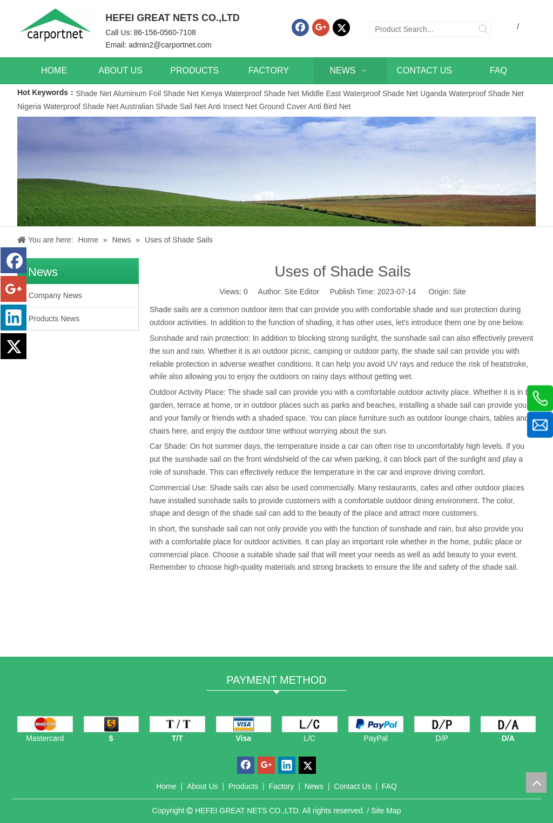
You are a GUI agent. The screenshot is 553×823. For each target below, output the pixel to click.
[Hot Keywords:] (483, 29)
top (536, 782)
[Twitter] (341, 27)
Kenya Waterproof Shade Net (250, 93)
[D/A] (508, 724)
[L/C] (310, 724)
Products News (54, 318)
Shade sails (169, 309)
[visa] (244, 724)
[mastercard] (45, 724)
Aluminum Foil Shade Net (157, 93)
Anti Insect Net (232, 106)
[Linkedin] (13, 317)
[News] (276, 171)
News (314, 786)
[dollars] (111, 724)
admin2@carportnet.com (170, 45)
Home (166, 786)
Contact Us (352, 786)
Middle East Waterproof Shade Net (359, 93)
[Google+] (320, 27)
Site (459, 291)
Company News (55, 295)
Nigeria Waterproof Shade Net (67, 106)
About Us (202, 786)
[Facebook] (300, 27)
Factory (281, 786)
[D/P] (442, 724)
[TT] (177, 724)
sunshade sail (215, 528)
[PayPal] (376, 724)
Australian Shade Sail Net (163, 106)
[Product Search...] (423, 29)
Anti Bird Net (329, 106)
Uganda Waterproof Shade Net (472, 93)
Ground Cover (283, 106)
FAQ (389, 786)
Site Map (386, 810)
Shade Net (94, 93)
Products (243, 786)
